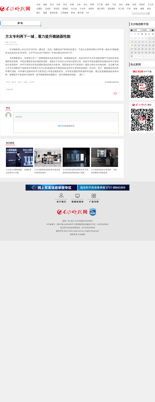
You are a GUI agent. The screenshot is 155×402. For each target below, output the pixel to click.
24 (132, 52)
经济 (58, 4)
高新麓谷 (111, 8)
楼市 (107, 4)
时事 (92, 4)
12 (139, 45)
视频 (45, 13)
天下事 (100, 4)
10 (132, 45)
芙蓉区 (142, 4)
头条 (38, 4)
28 (146, 52)
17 (132, 49)
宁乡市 (83, 8)
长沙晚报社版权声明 (112, 82)
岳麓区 (39, 8)
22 (149, 49)
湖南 (45, 4)
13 (142, 45)
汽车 (114, 4)
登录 (62, 126)
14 (146, 45)
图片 (38, 13)
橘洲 (142, 8)
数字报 (81, 13)
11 (135, 45)
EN (87, 13)
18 (135, 49)
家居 (73, 13)
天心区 (151, 4)
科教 (72, 4)
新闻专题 (54, 13)
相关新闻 (10, 143)
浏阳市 (91, 8)
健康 (128, 4)
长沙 (52, 4)
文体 (79, 4)
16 (153, 45)
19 (139, 49)
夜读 (149, 8)
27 (142, 52)
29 (149, 52)
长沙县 (74, 8)
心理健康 (64, 13)
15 (149, 45)
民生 (65, 4)
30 (153, 52)
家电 (135, 8)
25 (135, 52)
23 (153, 49)
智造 (134, 4)
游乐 (121, 4)
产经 (129, 8)
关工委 (121, 8)
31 (132, 56)
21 (146, 49)
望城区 (65, 8)
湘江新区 (101, 8)
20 (142, 49)
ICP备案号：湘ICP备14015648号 (60, 224)
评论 (85, 4)
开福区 (48, 8)
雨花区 (57, 8)
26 (139, 52)
